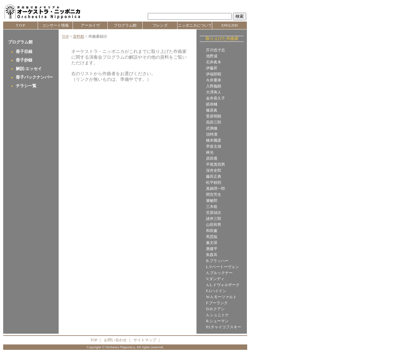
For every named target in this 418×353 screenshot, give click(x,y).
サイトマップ (144, 340)
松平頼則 (213, 182)
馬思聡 (211, 236)
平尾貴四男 (215, 164)
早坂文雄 (213, 146)
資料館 (78, 36)
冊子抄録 (24, 60)
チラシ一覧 (26, 86)
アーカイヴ (90, 25)
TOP (65, 36)
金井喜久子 (215, 98)
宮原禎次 (213, 212)
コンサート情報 (55, 25)
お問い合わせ (115, 340)
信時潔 (211, 134)
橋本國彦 (213, 140)
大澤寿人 (213, 92)
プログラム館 (125, 25)
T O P (20, 25)
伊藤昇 (211, 68)
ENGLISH (230, 25)
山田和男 (213, 224)
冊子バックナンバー (34, 77)
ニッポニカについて (195, 25)
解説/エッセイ (29, 69)
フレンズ (160, 25)
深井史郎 (213, 170)
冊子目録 (24, 51)
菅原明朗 (213, 116)
